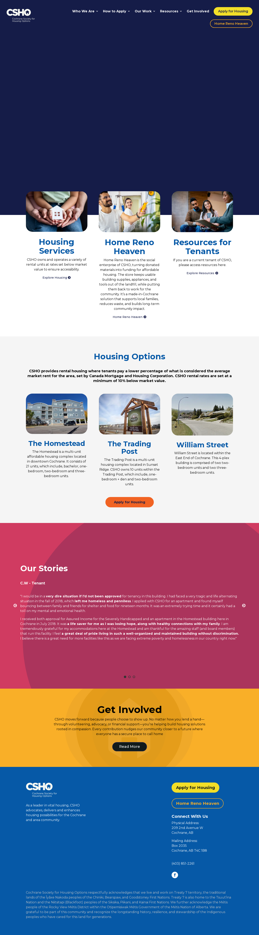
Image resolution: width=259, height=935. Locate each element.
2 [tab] (129, 677)
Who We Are (83, 11)
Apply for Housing (233, 11)
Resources (169, 11)
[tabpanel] (129, 602)
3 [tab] (134, 677)
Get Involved (198, 11)
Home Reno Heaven (231, 24)
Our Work (143, 11)
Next (244, 606)
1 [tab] (125, 677)
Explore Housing (54, 277)
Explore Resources (200, 273)
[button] (202, 841)
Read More (129, 746)
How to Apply (114, 11)
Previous (15, 606)
